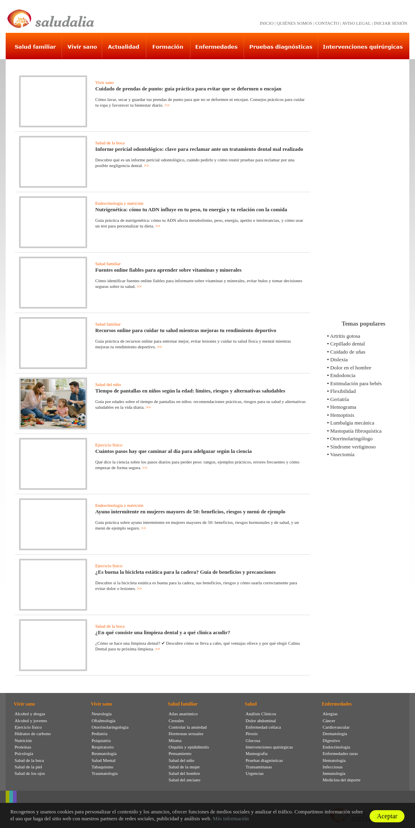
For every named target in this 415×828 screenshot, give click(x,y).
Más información (231, 818)
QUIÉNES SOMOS (294, 23)
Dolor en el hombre (350, 368)
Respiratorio (102, 746)
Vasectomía (342, 454)
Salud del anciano (184, 779)
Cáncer (329, 720)
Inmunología (334, 773)
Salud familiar (108, 263)
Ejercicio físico (108, 444)
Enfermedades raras (340, 753)
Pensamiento (180, 753)
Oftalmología (104, 720)
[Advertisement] (363, 186)
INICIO (267, 23)
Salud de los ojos (30, 773)
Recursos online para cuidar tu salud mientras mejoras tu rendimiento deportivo (185, 330)
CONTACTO (327, 23)
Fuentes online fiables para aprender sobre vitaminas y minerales (168, 270)
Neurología (101, 713)
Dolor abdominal (261, 720)
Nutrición (23, 740)
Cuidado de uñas (348, 352)
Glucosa (253, 740)
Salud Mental (104, 760)
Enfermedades (337, 704)
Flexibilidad (343, 391)
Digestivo (331, 740)
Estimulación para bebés (356, 383)
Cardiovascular (336, 727)
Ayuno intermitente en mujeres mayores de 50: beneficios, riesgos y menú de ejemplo (190, 511)
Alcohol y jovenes (31, 720)
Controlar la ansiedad (188, 727)
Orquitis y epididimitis (189, 746)
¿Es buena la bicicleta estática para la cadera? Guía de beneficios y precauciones (185, 572)
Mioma (175, 740)
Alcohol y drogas (30, 713)
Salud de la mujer (184, 766)
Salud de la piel (28, 766)
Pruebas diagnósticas (264, 760)
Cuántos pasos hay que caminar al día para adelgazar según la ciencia (173, 451)
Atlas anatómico (183, 713)
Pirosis (252, 733)
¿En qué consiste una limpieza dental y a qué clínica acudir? (162, 632)
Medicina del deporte (341, 779)
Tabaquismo (102, 766)
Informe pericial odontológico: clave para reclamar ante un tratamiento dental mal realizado (199, 149)
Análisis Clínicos (261, 713)
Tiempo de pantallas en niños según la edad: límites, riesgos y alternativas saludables (190, 391)
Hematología (334, 760)
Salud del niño (108, 384)
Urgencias (254, 773)
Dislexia (339, 359)
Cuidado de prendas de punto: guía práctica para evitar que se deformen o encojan (188, 89)
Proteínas (23, 746)
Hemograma (343, 407)
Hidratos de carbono (33, 733)
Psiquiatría (101, 740)
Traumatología (105, 773)
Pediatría (99, 733)
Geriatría (339, 399)
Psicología (24, 753)
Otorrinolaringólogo (351, 438)
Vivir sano (104, 82)
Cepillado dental (347, 344)
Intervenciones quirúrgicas (269, 746)
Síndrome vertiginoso (353, 447)
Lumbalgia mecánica (352, 423)
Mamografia (256, 753)
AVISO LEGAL (356, 23)
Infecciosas (332, 766)
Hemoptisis (342, 415)
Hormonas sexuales (186, 733)
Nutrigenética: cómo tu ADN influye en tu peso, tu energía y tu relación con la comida (191, 209)
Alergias (330, 713)
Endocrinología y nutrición (119, 203)
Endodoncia (342, 375)
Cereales (176, 720)
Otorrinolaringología (110, 727)
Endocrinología (336, 746)
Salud (251, 704)
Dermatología (335, 733)
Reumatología (104, 753)
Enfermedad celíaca (263, 727)
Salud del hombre (184, 773)
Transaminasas (259, 766)
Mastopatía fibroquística (356, 431)
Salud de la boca (109, 142)
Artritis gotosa (345, 336)
